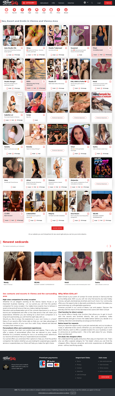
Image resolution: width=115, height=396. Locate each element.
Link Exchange (81, 374)
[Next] (110, 246)
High (30, 11)
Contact (79, 368)
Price (59, 11)
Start (7, 11)
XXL (52, 11)
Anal (44, 11)
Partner (79, 378)
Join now (105, 377)
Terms (79, 361)
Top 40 (15, 11)
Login (99, 3)
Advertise (80, 371)
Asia (37, 11)
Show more (57, 228)
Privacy (79, 364)
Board (66, 11)
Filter (23, 11)
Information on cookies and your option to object (53, 393)
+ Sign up (108, 3)
